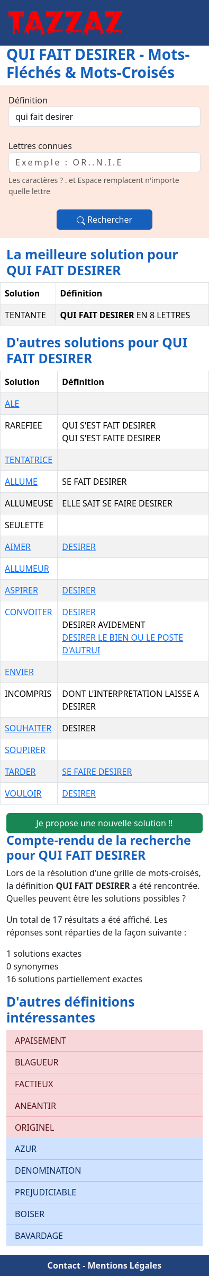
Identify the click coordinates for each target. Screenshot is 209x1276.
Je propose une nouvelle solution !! (104, 823)
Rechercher (104, 219)
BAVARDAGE (39, 1236)
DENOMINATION (48, 1170)
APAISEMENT (40, 1040)
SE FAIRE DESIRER (97, 771)
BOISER (29, 1214)
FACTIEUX (34, 1084)
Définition (28, 100)
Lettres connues (40, 146)
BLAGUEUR (37, 1062)
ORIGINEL (34, 1127)
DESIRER (79, 547)
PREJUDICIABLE (45, 1192)
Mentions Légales (124, 1265)
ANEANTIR (35, 1106)
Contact (64, 1265)
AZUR (26, 1149)
